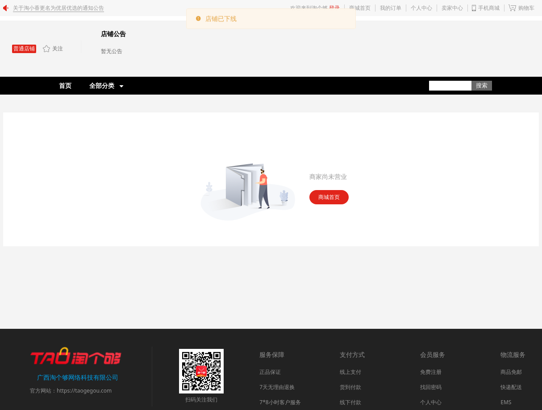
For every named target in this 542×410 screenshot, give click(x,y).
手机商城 (489, 8)
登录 (334, 8)
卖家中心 (452, 8)
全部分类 (101, 85)
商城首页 (329, 197)
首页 (65, 85)
